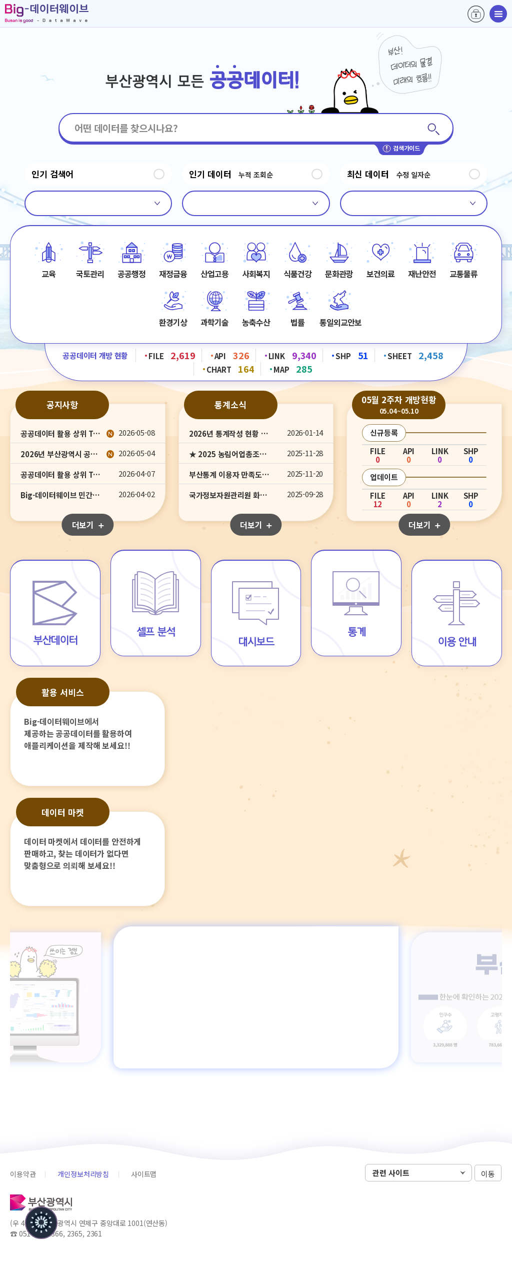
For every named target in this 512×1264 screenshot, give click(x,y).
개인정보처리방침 (83, 1174)
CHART (230, 368)
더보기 (88, 525)
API (232, 355)
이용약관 (23, 1174)
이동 (488, 1173)
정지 (159, 174)
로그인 (476, 14)
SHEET (415, 355)
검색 (433, 129)
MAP (293, 368)
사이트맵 (143, 1174)
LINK (292, 355)
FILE (172, 355)
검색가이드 (401, 149)
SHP (352, 355)
